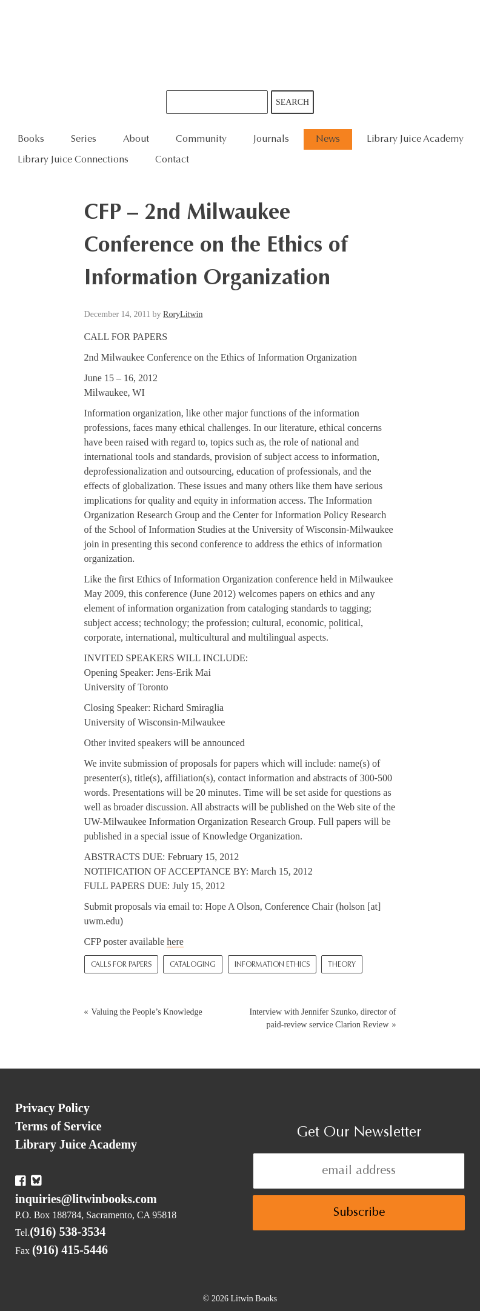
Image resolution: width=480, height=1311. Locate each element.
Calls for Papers (121, 965)
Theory (342, 965)
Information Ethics (272, 965)
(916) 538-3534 (67, 1231)
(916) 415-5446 (70, 1249)
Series (83, 139)
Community (201, 139)
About (136, 139)
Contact (172, 160)
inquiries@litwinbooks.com (86, 1199)
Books (31, 139)
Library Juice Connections (73, 160)
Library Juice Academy (415, 139)
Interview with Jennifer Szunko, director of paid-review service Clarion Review (323, 1018)
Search (292, 102)
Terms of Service (58, 1126)
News (328, 139)
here (175, 941)
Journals (271, 139)
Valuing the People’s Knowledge (147, 1011)
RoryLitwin (182, 314)
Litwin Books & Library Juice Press (240, 45)
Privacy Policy (52, 1108)
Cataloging (193, 965)
